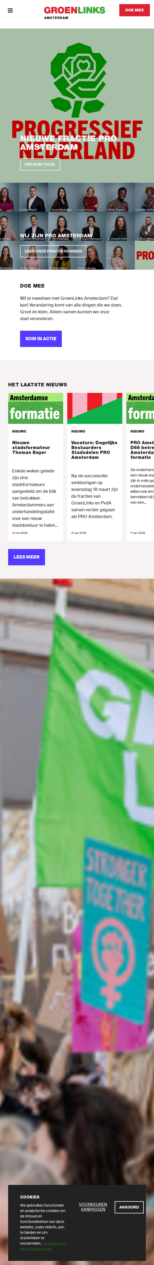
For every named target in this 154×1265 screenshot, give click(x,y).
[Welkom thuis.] (40, 164)
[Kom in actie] (41, 339)
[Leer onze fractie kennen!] (53, 251)
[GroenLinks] (77, 10)
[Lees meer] (26, 557)
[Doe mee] (134, 10)
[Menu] (10, 10)
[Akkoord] (129, 1207)
